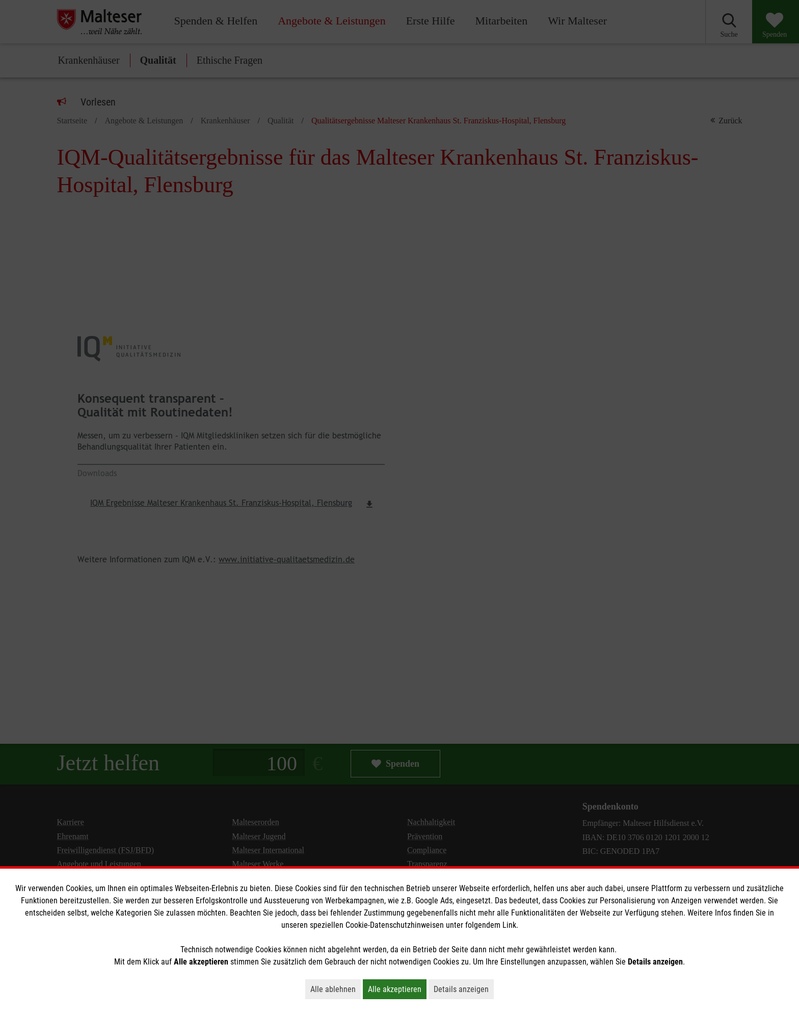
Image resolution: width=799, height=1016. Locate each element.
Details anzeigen (464, 989)
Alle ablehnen (335, 989)
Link (509, 925)
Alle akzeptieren (397, 989)
